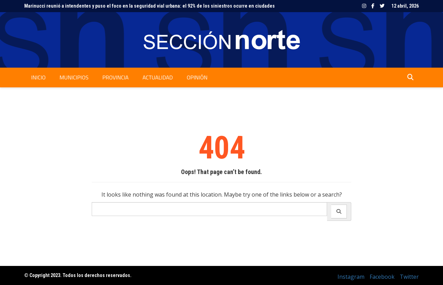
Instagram (364, 6)
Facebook (372, 6)
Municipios (74, 77)
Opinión (197, 77)
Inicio (38, 77)
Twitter (382, 6)
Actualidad (158, 77)
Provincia (115, 77)
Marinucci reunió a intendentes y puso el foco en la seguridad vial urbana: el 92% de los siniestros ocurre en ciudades (149, 6)
